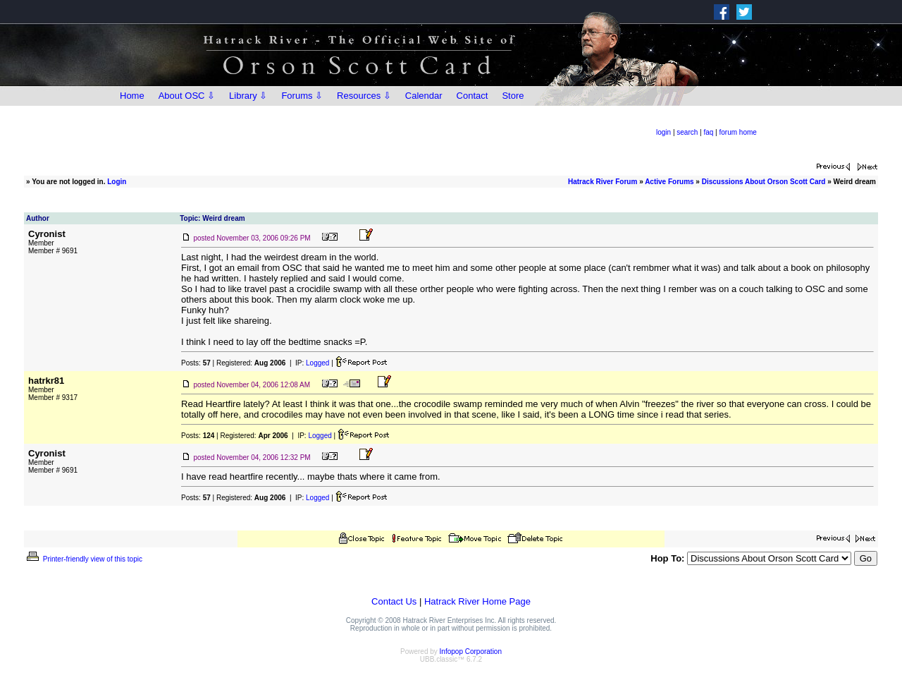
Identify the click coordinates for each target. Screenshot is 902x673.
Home (132, 95)
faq (708, 132)
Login (116, 182)
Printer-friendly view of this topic (83, 559)
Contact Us (393, 601)
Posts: (196, 363)
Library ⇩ (248, 95)
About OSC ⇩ (187, 95)
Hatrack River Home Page (477, 601)
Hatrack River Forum (602, 182)
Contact (472, 95)
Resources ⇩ (364, 95)
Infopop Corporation (471, 651)
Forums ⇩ (302, 95)
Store (513, 95)
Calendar (424, 95)
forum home (738, 132)
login (663, 132)
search (687, 132)
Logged (317, 363)
